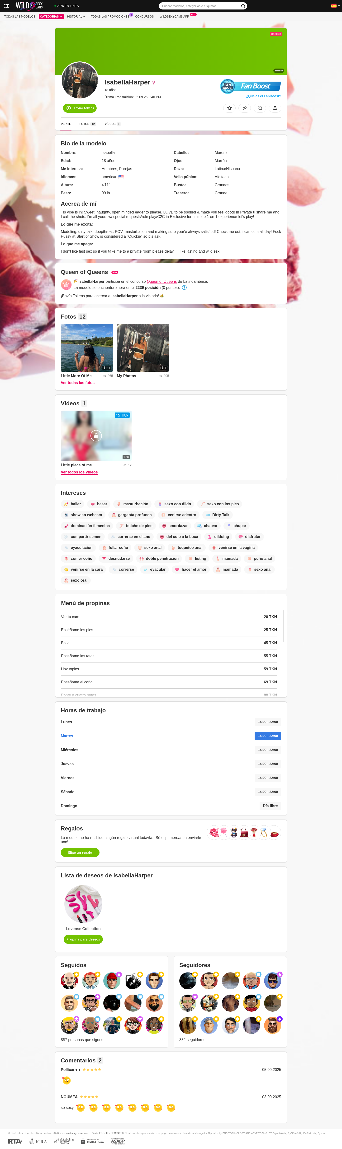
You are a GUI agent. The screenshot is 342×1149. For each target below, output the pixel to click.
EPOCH (103, 1133)
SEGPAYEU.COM (121, 1133)
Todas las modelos (19, 16)
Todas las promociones (111, 16)
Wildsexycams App (175, 16)
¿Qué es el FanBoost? (263, 96)
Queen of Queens (162, 281)
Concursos (144, 16)
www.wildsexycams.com (74, 1133)
